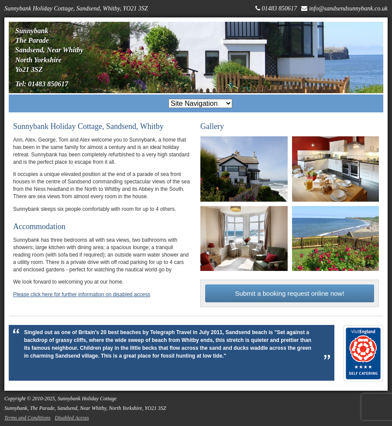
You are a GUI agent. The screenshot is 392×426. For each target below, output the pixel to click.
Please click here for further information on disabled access (81, 294)
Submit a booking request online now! (289, 293)
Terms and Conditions (27, 418)
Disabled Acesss (72, 418)
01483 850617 (279, 8)
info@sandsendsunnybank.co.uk (348, 8)
